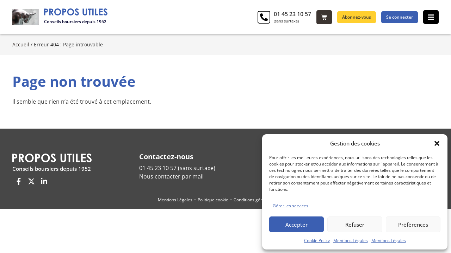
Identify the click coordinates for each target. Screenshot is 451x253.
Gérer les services (290, 206)
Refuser (354, 224)
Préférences (413, 224)
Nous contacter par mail (171, 176)
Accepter (296, 224)
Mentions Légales (350, 241)
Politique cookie (213, 200)
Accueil (20, 44)
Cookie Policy (317, 241)
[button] (436, 143)
